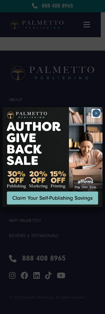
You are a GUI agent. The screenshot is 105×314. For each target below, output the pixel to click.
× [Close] (96, 113)
